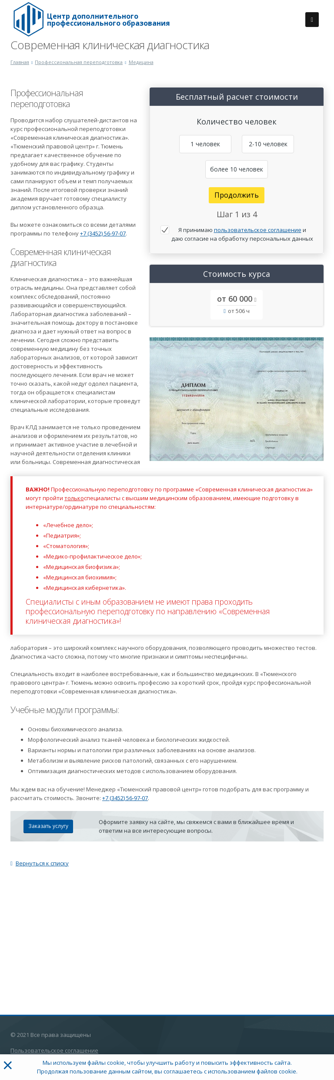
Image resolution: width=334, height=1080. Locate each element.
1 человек (205, 144)
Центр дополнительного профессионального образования (108, 20)
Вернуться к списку (39, 863)
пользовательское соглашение (257, 230)
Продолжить (236, 195)
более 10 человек (236, 169)
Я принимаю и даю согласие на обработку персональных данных (242, 234)
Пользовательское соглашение (54, 1050)
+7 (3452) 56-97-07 (103, 233)
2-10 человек (268, 144)
